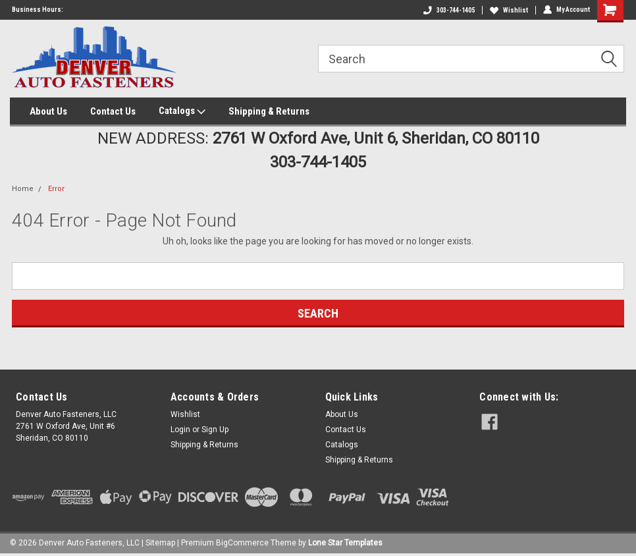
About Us (48, 111)
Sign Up (214, 429)
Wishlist (509, 10)
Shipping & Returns (268, 111)
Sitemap (160, 542)
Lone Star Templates (345, 542)
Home (23, 188)
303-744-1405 (449, 10)
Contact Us (113, 111)
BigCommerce (242, 542)
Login (180, 429)
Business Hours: (37, 9)
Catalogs (182, 111)
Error (56, 188)
